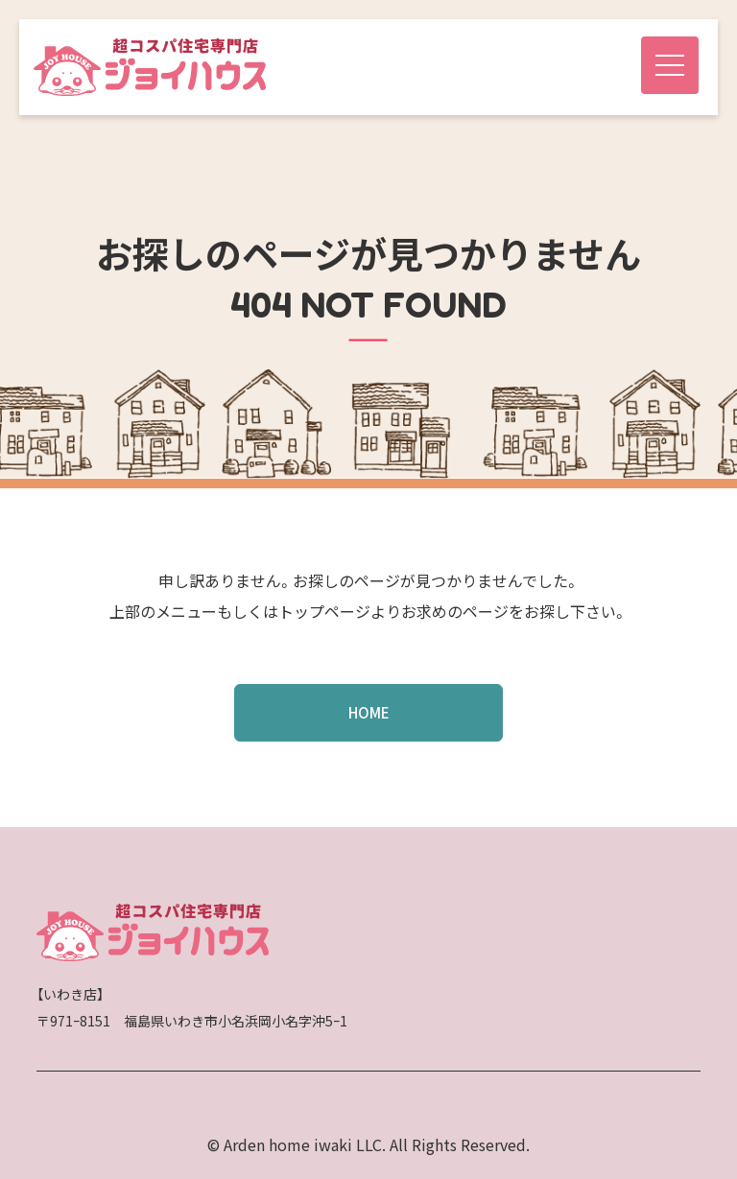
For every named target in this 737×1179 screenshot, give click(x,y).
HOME (369, 712)
